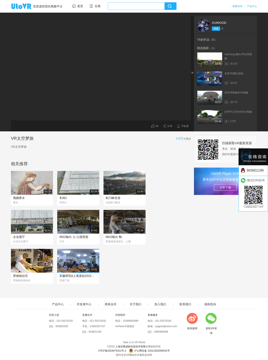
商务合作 (111, 304)
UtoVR (26, 6)
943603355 (62, 326)
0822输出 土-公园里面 (73, 237)
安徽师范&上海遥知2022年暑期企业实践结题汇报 (78, 275)
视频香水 (19, 198)
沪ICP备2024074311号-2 (112, 350)
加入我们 (160, 304)
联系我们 (185, 304)
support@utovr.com (166, 326)
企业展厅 (19, 237)
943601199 (95, 331)
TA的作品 (207, 39)
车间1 (63, 198)
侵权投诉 (210, 304)
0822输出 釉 (114, 237)
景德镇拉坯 (20, 275)
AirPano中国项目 (124, 326)
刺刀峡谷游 (113, 198)
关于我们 (135, 304)
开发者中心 (84, 304)
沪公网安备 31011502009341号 (149, 350)
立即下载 (225, 187)
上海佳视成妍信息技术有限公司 (133, 346)
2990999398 (161, 331)
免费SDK (237, 6)
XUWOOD (219, 22)
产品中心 (252, 6)
